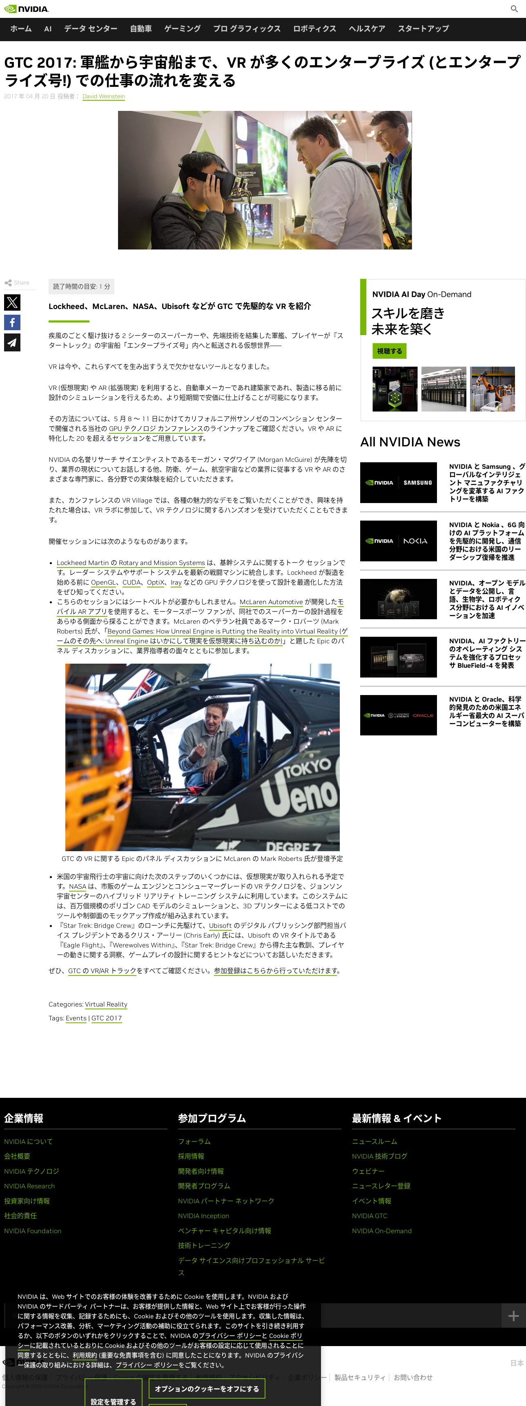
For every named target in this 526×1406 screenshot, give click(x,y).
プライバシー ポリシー (229, 1352)
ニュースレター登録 (381, 1186)
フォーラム (194, 1141)
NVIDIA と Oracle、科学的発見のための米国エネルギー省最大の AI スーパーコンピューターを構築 (486, 711)
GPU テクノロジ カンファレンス (156, 428)
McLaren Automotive (271, 602)
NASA (77, 886)
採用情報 (191, 1156)
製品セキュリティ (360, 1377)
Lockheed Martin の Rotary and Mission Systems (131, 562)
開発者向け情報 (201, 1171)
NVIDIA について (28, 1141)
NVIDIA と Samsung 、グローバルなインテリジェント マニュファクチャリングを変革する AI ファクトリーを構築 (487, 482)
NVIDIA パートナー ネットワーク (226, 1201)
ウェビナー (368, 1171)
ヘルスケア (367, 28)
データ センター (91, 28)
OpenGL (103, 582)
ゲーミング (182, 28)
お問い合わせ (413, 1377)
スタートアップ (423, 28)
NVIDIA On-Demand (382, 1231)
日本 (517, 1363)
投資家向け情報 (27, 1201)
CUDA (131, 582)
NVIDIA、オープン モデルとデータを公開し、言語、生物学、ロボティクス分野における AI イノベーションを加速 (487, 599)
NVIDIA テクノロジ (31, 1171)
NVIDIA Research (29, 1186)
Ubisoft (220, 925)
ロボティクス (315, 28)
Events (76, 1018)
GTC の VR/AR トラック (102, 971)
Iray (176, 582)
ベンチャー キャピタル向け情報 (224, 1231)
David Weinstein (103, 96)
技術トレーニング (204, 1245)
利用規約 (85, 1372)
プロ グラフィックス (247, 28)
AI (48, 28)
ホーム (21, 28)
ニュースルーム (374, 1141)
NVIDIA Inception (204, 1216)
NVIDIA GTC (370, 1216)
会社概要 (17, 1156)
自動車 (141, 28)
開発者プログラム (204, 1186)
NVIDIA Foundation (33, 1231)
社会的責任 (20, 1216)
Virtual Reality (106, 1004)
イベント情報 (371, 1201)
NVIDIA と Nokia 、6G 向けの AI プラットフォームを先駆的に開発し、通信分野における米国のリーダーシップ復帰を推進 (487, 541)
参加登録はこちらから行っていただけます (275, 971)
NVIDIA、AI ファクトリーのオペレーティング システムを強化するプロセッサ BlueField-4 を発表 (487, 653)
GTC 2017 (106, 1018)
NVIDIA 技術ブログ (380, 1156)
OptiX (155, 582)
